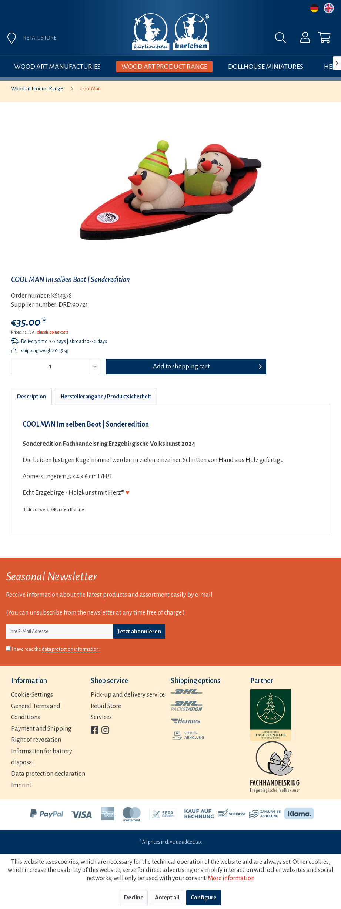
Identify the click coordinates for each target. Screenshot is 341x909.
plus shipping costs (52, 332)
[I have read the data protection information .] (8, 648)
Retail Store (106, 706)
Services (101, 717)
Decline (134, 897)
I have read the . (56, 649)
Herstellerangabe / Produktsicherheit (106, 397)
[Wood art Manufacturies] (57, 66)
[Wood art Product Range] (164, 66)
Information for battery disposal (41, 757)
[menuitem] (300, 39)
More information (231, 878)
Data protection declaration (48, 774)
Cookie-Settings (32, 694)
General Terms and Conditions (35, 712)
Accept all (167, 897)
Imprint (21, 785)
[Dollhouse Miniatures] (266, 66)
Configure (204, 897)
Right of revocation (36, 740)
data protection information (70, 649)
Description (31, 397)
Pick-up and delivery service (128, 694)
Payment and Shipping (41, 728)
